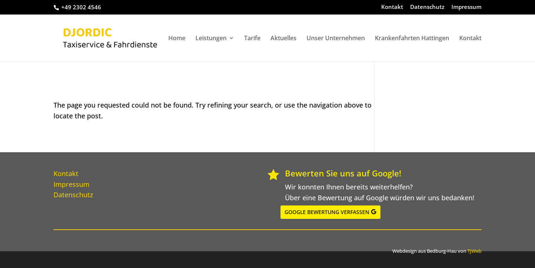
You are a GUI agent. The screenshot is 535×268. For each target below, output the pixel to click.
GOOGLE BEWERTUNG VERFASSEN (327, 212)
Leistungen (211, 38)
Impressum (466, 7)
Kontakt (392, 7)
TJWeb (474, 251)
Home (176, 38)
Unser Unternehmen (336, 38)
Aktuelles (283, 38)
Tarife (252, 38)
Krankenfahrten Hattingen (412, 38)
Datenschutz (427, 7)
